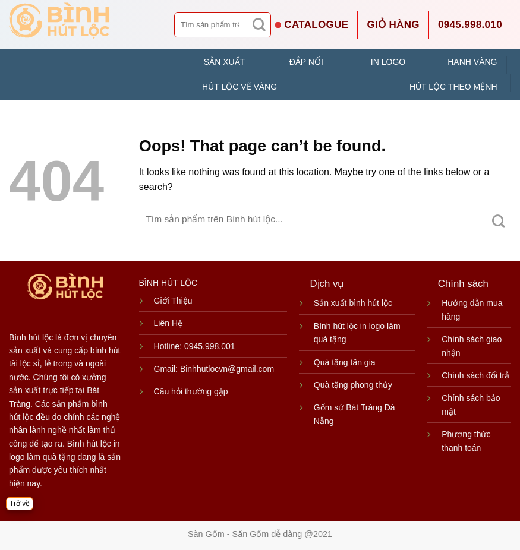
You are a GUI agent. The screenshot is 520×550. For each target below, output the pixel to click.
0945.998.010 (470, 24)
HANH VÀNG (472, 62)
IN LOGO (388, 62)
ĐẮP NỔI (306, 62)
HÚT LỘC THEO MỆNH (453, 86)
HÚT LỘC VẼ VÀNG (239, 86)
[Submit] (259, 25)
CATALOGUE (316, 24)
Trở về (20, 504)
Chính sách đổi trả (475, 375)
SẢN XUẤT (224, 62)
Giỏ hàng (393, 24)
